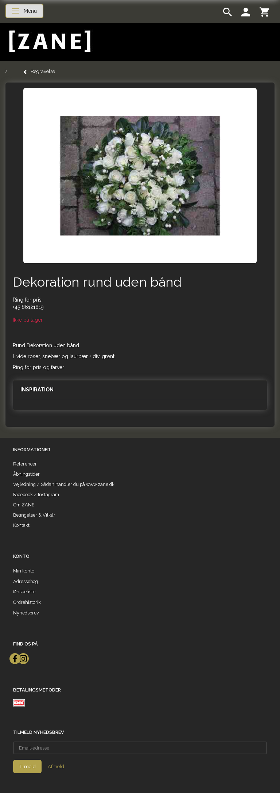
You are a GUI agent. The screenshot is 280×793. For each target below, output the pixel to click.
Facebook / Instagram (36, 494)
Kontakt (21, 525)
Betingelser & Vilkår (34, 515)
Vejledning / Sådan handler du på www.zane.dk (63, 484)
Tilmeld (27, 766)
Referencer (25, 464)
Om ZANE (24, 504)
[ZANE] (49, 41)
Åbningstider (26, 474)
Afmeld (56, 766)
